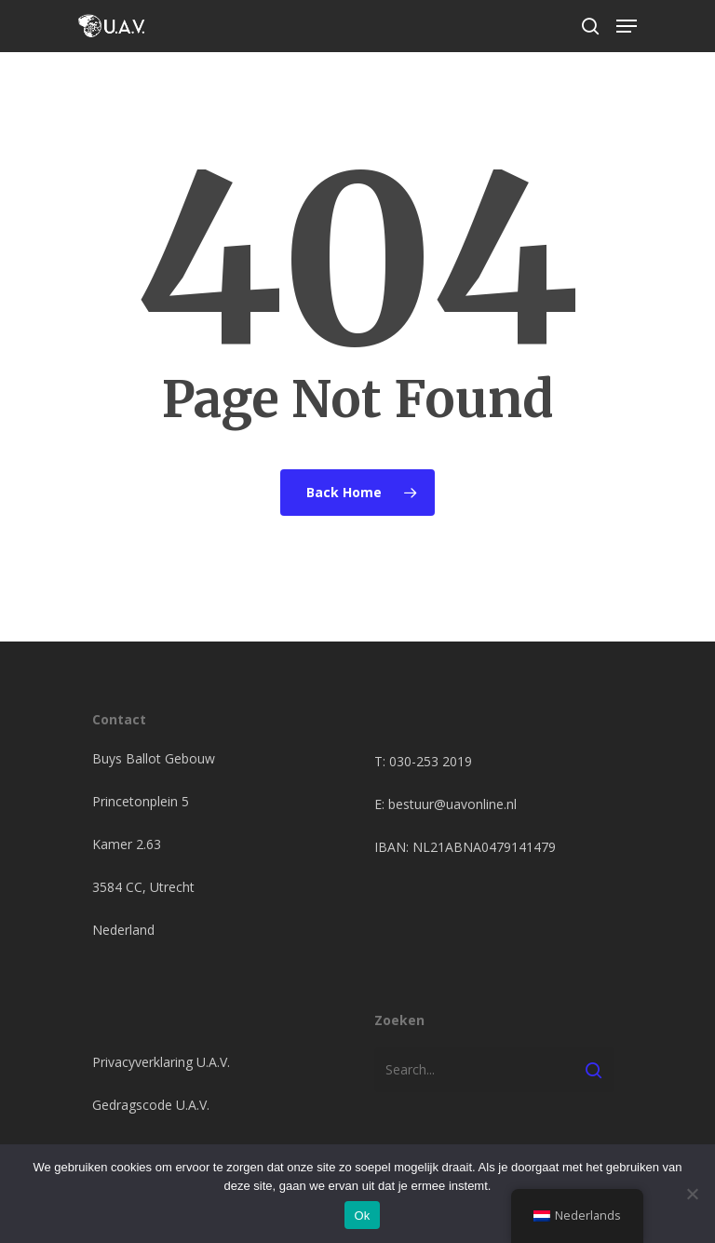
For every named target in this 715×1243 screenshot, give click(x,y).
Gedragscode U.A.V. (150, 1105)
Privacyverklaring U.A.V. (161, 1062)
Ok (362, 1216)
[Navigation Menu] (626, 26)
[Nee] (691, 1193)
